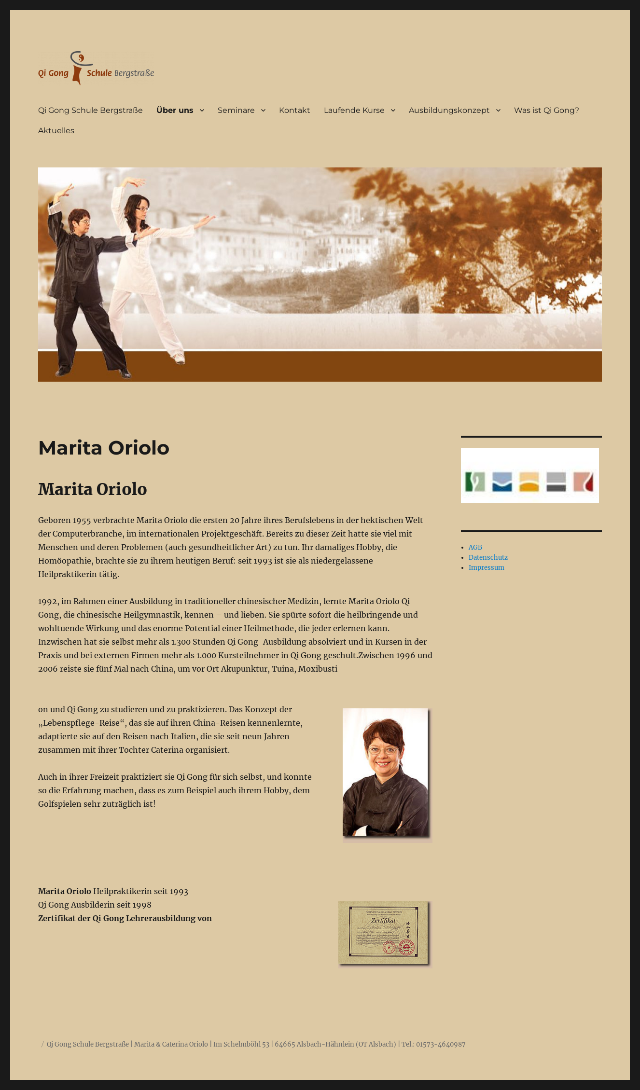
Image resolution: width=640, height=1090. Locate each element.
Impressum (486, 568)
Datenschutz (488, 557)
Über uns (175, 110)
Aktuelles (56, 130)
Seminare (236, 110)
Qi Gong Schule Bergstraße (90, 110)
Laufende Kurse (354, 110)
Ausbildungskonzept (449, 110)
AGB (475, 547)
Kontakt (294, 110)
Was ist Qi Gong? (546, 110)
